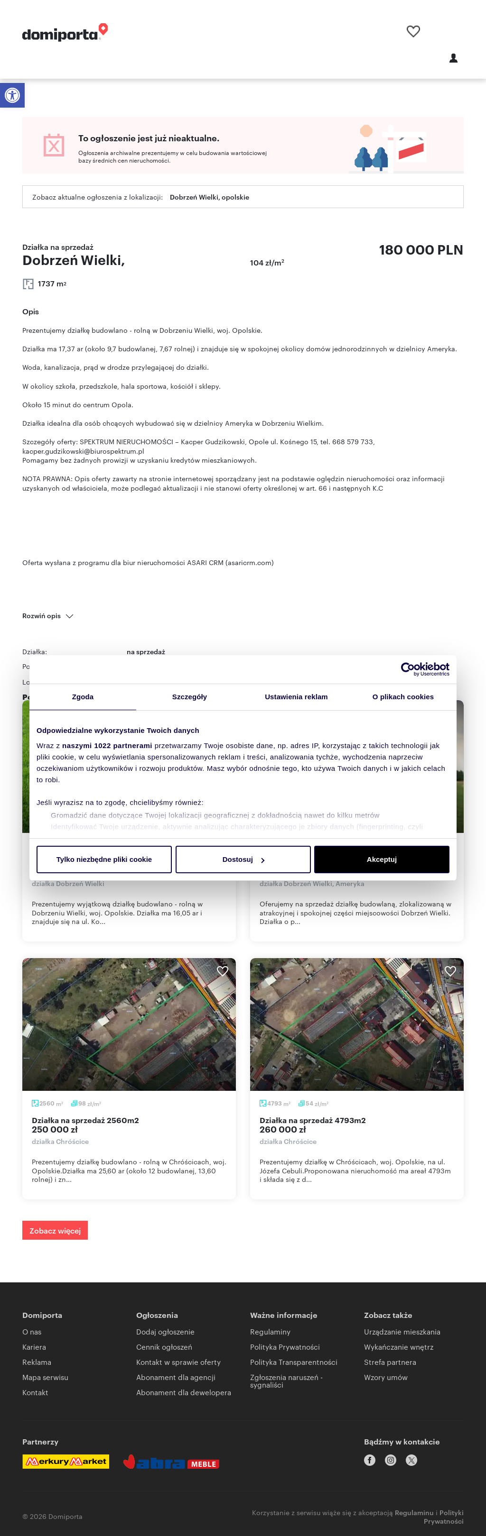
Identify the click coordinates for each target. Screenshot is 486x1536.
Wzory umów (386, 1377)
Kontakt (35, 1392)
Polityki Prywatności (444, 1510)
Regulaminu (414, 1506)
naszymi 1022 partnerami (107, 745)
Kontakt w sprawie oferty (178, 1362)
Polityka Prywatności (285, 1347)
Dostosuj (243, 859)
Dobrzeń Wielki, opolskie (209, 196)
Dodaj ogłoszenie (165, 1331)
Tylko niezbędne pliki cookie (104, 859)
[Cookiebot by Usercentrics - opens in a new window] (407, 669)
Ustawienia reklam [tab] (296, 697)
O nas (31, 1331)
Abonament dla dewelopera (183, 1392)
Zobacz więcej (55, 1230)
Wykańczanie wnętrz (398, 1347)
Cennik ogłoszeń (164, 1347)
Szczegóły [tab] (189, 697)
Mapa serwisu (45, 1377)
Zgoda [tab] (83, 697)
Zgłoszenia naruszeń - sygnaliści (286, 1381)
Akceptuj (382, 859)
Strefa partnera (390, 1362)
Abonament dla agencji (175, 1377)
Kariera (34, 1347)
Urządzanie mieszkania (402, 1331)
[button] (12, 95)
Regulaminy (270, 1331)
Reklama (36, 1362)
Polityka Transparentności (293, 1362)
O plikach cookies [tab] (403, 697)
